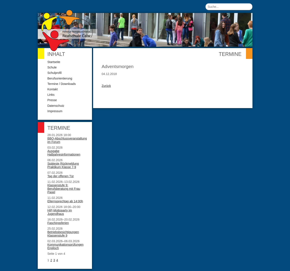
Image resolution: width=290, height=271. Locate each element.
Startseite (54, 62)
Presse (52, 100)
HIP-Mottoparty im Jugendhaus (60, 212)
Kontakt (53, 89)
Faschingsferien (58, 223)
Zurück (106, 86)
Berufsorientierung (60, 78)
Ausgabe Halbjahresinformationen (64, 152)
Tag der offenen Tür (61, 176)
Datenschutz (56, 105)
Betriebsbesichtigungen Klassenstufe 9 (63, 233)
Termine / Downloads (62, 84)
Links (51, 94)
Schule (52, 67)
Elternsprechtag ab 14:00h (65, 201)
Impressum (55, 111)
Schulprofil (55, 73)
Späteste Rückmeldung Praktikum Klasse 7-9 (63, 165)
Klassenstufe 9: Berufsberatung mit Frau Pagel (64, 188)
